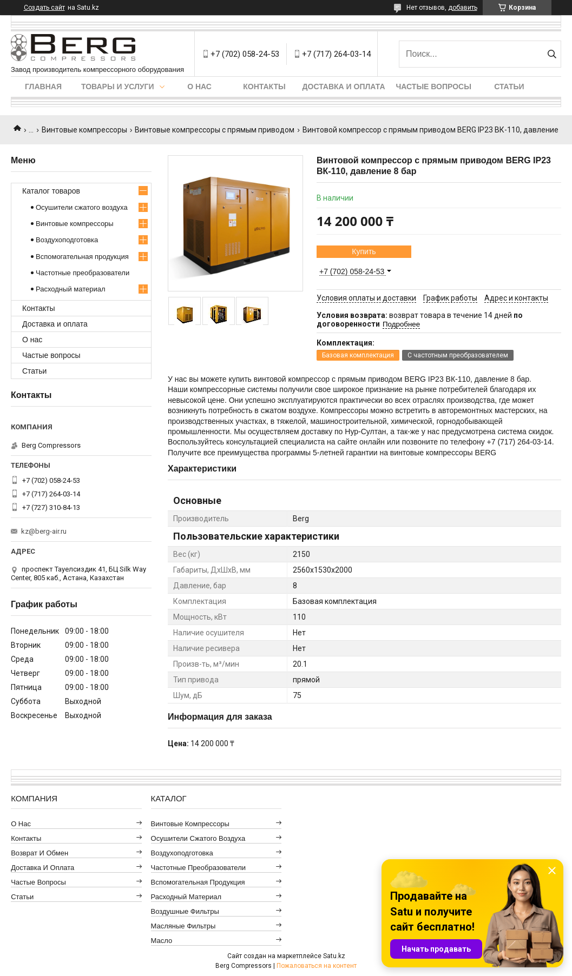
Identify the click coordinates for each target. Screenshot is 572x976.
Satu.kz (334, 956)
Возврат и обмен (39, 853)
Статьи (509, 86)
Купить (364, 251)
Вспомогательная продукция (82, 257)
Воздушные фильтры (185, 911)
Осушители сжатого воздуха (82, 207)
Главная (43, 86)
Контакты (264, 86)
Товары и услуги (117, 86)
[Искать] (551, 54)
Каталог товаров (51, 191)
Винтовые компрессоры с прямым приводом (214, 129)
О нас (199, 86)
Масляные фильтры (183, 926)
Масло (162, 941)
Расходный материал (70, 289)
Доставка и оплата (344, 86)
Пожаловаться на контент (317, 966)
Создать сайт (44, 7)
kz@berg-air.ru (44, 531)
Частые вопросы (433, 86)
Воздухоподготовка (67, 240)
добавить (462, 7)
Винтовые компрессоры (84, 129)
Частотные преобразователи (82, 273)
